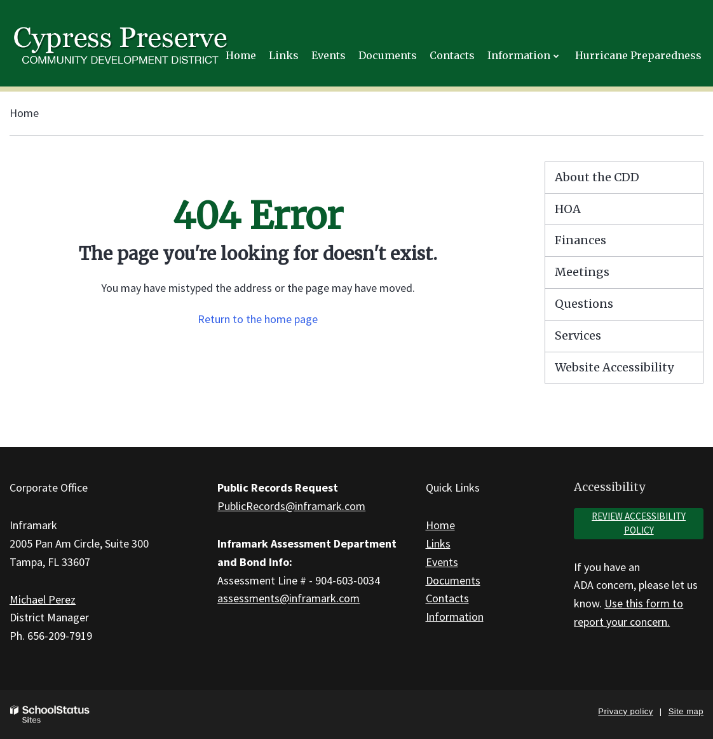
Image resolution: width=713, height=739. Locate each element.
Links (438, 543)
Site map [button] (686, 711)
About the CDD (597, 177)
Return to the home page (258, 319)
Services (578, 335)
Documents (453, 580)
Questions (584, 303)
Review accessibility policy (639, 523)
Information (455, 616)
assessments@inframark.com (288, 598)
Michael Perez (43, 599)
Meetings (582, 272)
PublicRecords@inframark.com (291, 506)
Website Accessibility (614, 367)
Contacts (447, 598)
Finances (580, 240)
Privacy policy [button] (625, 711)
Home (24, 113)
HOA (568, 209)
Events (442, 562)
